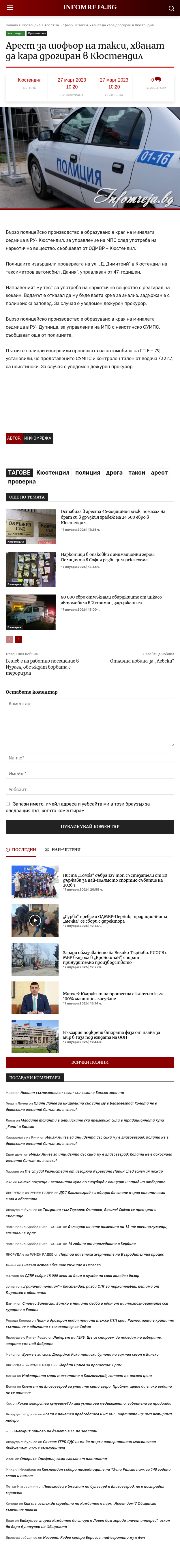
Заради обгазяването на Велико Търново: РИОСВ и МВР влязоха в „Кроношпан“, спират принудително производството (115, 957)
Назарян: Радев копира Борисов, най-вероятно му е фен (94, 1537)
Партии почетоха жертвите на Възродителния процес (111, 1254)
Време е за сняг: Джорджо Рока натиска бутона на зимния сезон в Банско (90, 1354)
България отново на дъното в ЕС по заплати (55, 1431)
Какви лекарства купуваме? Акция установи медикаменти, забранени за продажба (95, 1403)
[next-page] (18, 639)
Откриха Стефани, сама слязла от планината (63, 1458)
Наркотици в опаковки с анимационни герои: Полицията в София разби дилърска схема (108, 557)
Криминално (37, 33)
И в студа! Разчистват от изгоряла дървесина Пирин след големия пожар (94, 1171)
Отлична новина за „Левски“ (142, 661)
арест (159, 472)
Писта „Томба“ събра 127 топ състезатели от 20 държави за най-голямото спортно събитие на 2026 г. (115, 880)
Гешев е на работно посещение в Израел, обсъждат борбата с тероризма (42, 667)
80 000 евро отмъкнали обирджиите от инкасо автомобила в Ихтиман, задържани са (111, 600)
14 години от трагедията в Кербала (102, 1243)
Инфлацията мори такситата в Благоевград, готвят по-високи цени (87, 1375)
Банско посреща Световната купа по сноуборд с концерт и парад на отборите (91, 1181)
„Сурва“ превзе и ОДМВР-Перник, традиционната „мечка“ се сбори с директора (115, 919)
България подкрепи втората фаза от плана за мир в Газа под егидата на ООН (111, 1035)
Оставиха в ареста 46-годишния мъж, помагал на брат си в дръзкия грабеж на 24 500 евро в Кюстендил (113, 517)
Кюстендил (31, 25)
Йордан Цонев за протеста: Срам (90, 1364)
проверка (22, 481)
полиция (87, 472)
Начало (12, 25)
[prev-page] (9, 639)
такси (136, 472)
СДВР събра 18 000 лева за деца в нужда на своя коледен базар (82, 1275)
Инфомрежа (37, 438)
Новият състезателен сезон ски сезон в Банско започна (72, 1092)
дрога (114, 472)
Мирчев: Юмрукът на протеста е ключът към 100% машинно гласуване (113, 996)
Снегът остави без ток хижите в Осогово (61, 1264)
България (14, 584)
